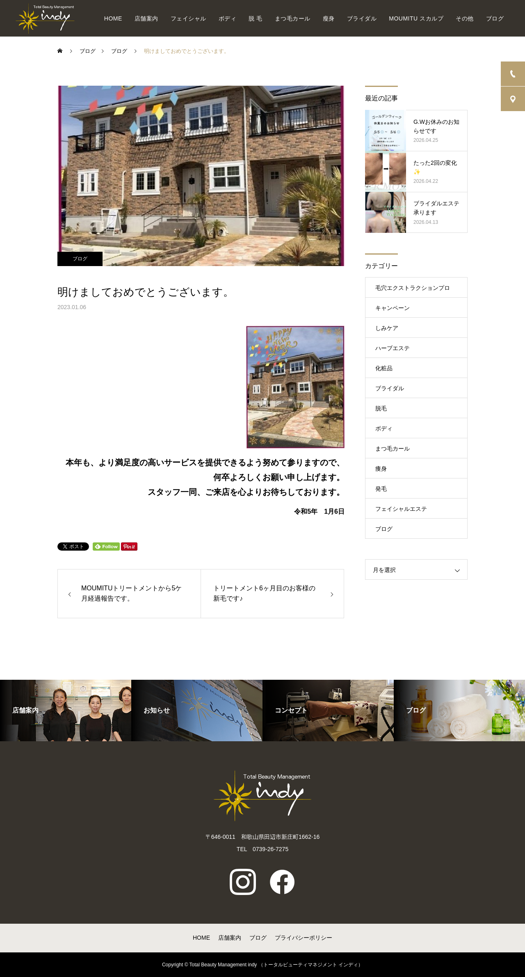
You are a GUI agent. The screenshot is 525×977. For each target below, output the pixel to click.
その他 (465, 18)
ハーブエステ (392, 348)
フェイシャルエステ (401, 509)
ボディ (228, 18)
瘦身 (329, 18)
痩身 (381, 468)
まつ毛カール (292, 18)
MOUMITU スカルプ (416, 18)
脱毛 (381, 408)
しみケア (386, 328)
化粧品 (384, 368)
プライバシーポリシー (303, 937)
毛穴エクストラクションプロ (412, 288)
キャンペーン (392, 308)
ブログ (495, 18)
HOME (113, 18)
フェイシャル (188, 18)
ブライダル (362, 18)
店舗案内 (146, 18)
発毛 (381, 488)
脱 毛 (255, 18)
